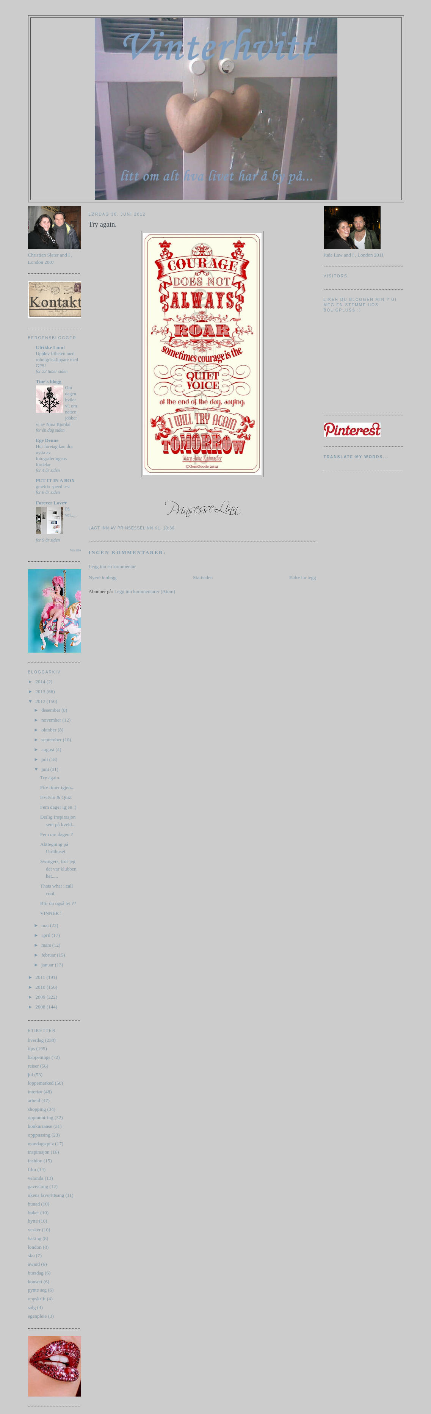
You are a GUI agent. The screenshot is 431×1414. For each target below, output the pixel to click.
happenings (39, 1057)
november (51, 720)
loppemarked (41, 1083)
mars (46, 945)
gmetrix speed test (53, 486)
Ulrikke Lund (50, 347)
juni (45, 769)
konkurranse (40, 1126)
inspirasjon (39, 1152)
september (52, 739)
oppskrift (37, 1298)
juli (45, 759)
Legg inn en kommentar (112, 566)
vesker (34, 1229)
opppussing (39, 1135)
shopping (37, 1109)
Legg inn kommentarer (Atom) (144, 591)
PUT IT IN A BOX (55, 480)
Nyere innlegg (103, 577)
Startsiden (203, 577)
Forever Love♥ (51, 503)
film (32, 1169)
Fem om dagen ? (56, 834)
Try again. (50, 777)
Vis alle (75, 550)
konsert (35, 1281)
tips (31, 1048)
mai (45, 925)
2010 (41, 987)
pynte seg (37, 1290)
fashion (35, 1160)
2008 (41, 1007)
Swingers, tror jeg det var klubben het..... (58, 868)
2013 (41, 691)
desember (51, 710)
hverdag (36, 1040)
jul (30, 1074)
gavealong (38, 1186)
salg (32, 1307)
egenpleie (37, 1316)
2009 (41, 997)
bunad (34, 1204)
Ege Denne (47, 440)
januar (48, 965)
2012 (41, 701)
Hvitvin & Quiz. (56, 797)
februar (49, 955)
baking (34, 1238)
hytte (33, 1221)
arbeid (34, 1100)
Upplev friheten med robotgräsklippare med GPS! (57, 359)
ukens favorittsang (46, 1195)
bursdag (36, 1273)
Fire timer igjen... (57, 787)
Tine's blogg (48, 381)
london (35, 1247)
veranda (36, 1178)
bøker (33, 1212)
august (48, 749)
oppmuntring (40, 1117)
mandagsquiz (41, 1143)
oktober (49, 730)
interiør (35, 1092)
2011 (41, 977)
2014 (41, 681)
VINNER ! (51, 913)
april (46, 935)
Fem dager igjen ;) (58, 807)
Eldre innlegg (302, 577)
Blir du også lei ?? (58, 903)
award (34, 1264)
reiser (33, 1066)
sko (31, 1255)
